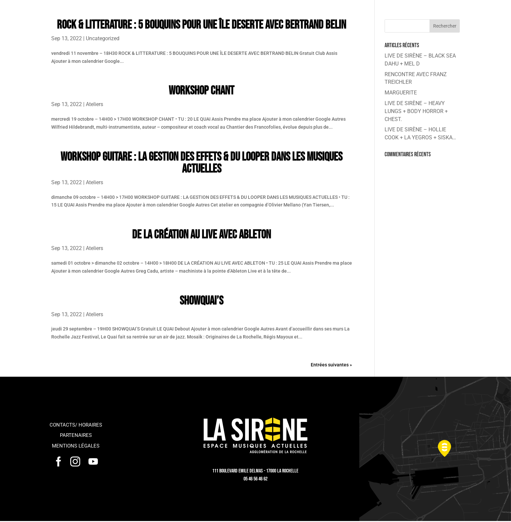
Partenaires (76, 435)
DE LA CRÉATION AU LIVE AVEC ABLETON (201, 235)
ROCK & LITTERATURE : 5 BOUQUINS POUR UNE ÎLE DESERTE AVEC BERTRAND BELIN (201, 25)
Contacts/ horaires (76, 425)
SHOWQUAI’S (201, 301)
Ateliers (94, 104)
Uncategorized (102, 38)
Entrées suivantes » (331, 364)
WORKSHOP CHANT (201, 91)
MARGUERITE (401, 92)
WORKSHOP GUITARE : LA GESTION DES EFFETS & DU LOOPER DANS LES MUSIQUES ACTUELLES (201, 163)
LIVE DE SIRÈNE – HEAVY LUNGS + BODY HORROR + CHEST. (416, 111)
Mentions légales (75, 446)
